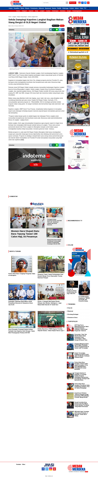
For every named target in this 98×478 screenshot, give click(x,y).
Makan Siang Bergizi (22, 16)
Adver (77, 8)
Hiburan (41, 8)
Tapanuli (31, 10)
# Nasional (70, 311)
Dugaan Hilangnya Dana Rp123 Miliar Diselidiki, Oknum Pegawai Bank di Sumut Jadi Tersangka (81, 346)
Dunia (54, 8)
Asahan (48, 10)
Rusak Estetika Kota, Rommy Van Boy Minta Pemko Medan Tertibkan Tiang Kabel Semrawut (81, 404)
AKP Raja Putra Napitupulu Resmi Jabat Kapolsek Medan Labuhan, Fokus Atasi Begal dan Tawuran (81, 327)
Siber (23, 464)
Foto (81, 8)
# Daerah (69, 308)
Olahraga (65, 8)
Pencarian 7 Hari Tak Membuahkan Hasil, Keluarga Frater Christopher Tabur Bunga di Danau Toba (80, 337)
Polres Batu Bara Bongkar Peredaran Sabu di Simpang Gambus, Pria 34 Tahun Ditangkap (82, 386)
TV (85, 8)
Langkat (42, 10)
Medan (18, 10)
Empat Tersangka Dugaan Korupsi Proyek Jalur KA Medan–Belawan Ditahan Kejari (82, 355)
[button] (88, 7)
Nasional (48, 8)
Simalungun (55, 10)
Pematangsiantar (77, 10)
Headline (17, 8)
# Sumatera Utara (72, 317)
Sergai (69, 10)
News (22, 8)
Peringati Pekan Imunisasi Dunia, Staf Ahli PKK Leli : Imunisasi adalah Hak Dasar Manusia (54, 222)
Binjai (36, 10)
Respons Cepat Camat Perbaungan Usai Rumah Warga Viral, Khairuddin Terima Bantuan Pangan (50, 276)
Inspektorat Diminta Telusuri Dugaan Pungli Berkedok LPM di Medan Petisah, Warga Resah (81, 395)
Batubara (62, 10)
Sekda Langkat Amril (33, 16)
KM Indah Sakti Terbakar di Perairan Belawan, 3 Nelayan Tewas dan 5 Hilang (81, 413)
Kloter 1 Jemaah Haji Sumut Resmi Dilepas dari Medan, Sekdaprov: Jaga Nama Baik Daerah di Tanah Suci (49, 303)
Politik (59, 8)
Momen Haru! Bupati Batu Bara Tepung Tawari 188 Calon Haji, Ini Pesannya (25, 234)
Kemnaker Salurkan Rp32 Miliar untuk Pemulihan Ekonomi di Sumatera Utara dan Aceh (20, 303)
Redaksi (18, 464)
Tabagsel (24, 10)
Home (11, 8)
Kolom (72, 8)
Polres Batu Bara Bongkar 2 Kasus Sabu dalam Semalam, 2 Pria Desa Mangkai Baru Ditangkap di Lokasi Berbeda (81, 366)
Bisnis (27, 8)
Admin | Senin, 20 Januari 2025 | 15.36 (16, 25)
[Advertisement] (36, 183)
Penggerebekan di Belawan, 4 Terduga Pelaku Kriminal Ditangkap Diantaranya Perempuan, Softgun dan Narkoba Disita (82, 376)
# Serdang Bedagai (72, 314)
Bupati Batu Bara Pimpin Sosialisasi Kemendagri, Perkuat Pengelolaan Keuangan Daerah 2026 (54, 241)
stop (62, 25)
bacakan (56, 25)
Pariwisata (34, 8)
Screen (72, 2)
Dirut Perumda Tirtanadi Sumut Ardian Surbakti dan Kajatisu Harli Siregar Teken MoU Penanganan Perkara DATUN (21, 331)
